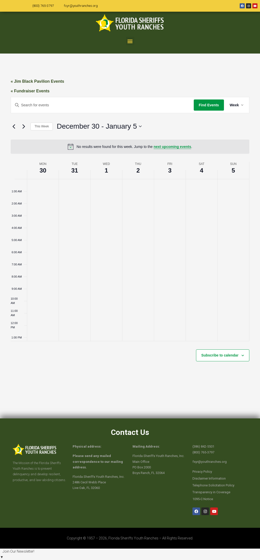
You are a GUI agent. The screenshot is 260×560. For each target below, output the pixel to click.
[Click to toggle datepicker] (99, 126)
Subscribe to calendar (219, 355)
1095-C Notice (202, 499)
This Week (42, 126)
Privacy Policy (202, 471)
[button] (130, 41)
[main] (130, 236)
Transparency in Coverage (211, 492)
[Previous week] (14, 126)
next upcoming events (172, 147)
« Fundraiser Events (30, 91)
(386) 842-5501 (203, 446)
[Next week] (24, 126)
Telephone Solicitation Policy (213, 485)
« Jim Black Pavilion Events (37, 81)
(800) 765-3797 (43, 6)
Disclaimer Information (209, 478)
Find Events (208, 105)
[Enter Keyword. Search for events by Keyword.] (102, 105)
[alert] (130, 147)
